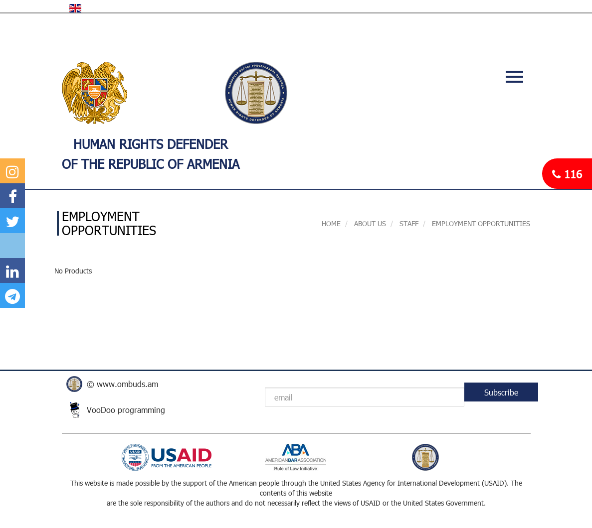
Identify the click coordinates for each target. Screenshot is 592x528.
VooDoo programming (126, 409)
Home (331, 223)
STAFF (407, 223)
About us (369, 223)
